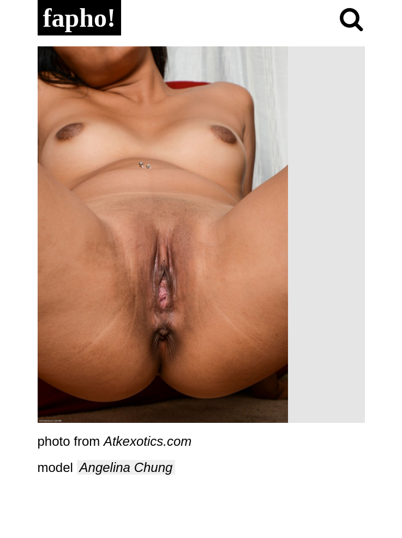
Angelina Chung (126, 467)
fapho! (79, 17)
